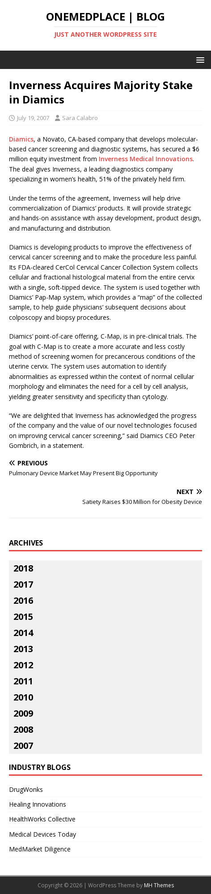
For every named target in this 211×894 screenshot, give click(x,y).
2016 (23, 600)
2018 (23, 568)
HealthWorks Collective (42, 819)
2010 (23, 697)
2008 (23, 729)
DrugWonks (26, 789)
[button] (199, 59)
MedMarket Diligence (40, 849)
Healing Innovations (37, 804)
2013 (23, 649)
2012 (23, 665)
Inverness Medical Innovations (146, 159)
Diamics (21, 139)
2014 (23, 633)
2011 (23, 681)
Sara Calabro (80, 118)
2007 (23, 745)
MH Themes (159, 885)
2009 (23, 713)
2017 (23, 584)
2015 (23, 616)
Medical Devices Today (42, 834)
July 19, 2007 (33, 118)
